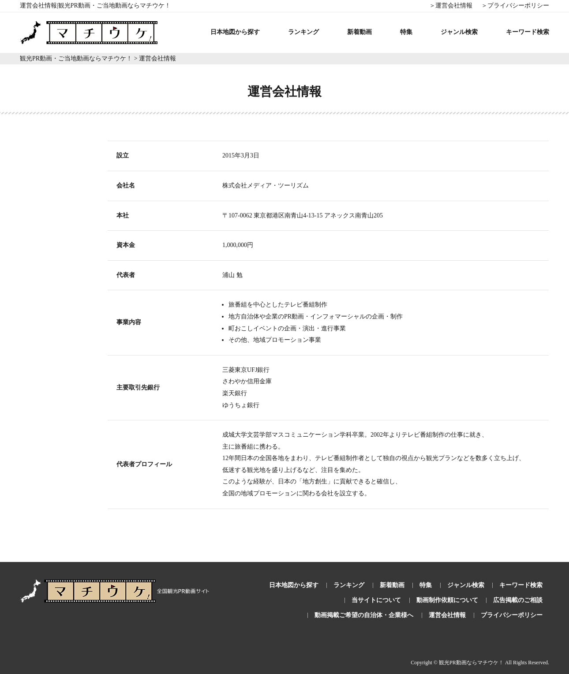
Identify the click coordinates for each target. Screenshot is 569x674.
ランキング (303, 32)
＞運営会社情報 (450, 5)
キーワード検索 (527, 32)
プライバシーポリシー (512, 615)
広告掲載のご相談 (518, 600)
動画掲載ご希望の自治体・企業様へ (363, 615)
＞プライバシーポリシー (515, 5)
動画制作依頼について (447, 600)
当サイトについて (376, 600)
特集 (406, 32)
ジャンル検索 (459, 32)
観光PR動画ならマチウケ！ (471, 662)
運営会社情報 (447, 615)
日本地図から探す (235, 32)
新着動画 (359, 32)
